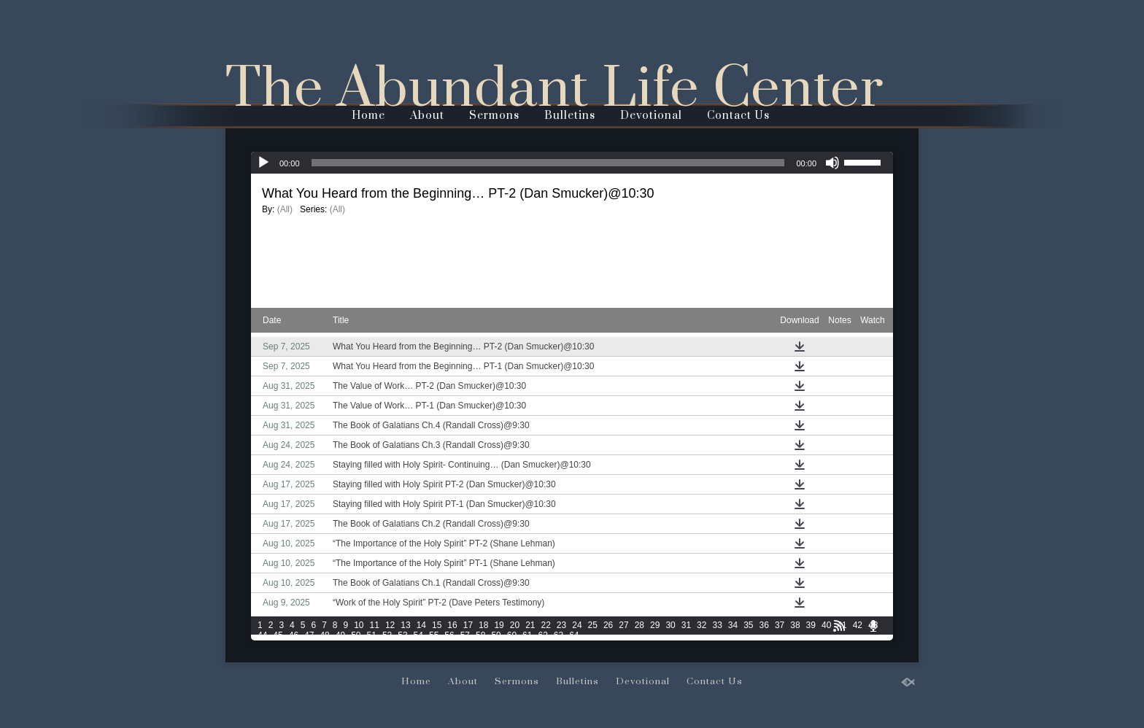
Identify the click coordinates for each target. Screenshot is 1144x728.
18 (483, 625)
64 (574, 635)
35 (748, 625)
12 (390, 625)
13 (405, 625)
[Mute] (832, 162)
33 (717, 625)
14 (421, 625)
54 (418, 635)
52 (387, 635)
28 (639, 625)
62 (542, 635)
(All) (285, 209)
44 (262, 635)
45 (277, 635)
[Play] (263, 162)
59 (495, 635)
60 (512, 635)
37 (779, 625)
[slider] (548, 162)
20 (514, 625)
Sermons (494, 116)
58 (480, 635)
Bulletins (569, 116)
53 (402, 635)
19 (498, 625)
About (427, 116)
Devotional (651, 116)
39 (811, 625)
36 (764, 625)
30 (670, 625)
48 (324, 635)
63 (558, 635)
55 (433, 635)
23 (561, 625)
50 (355, 635)
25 (593, 625)
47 (309, 635)
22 (546, 625)
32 (701, 625)
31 (686, 625)
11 (374, 625)
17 (468, 625)
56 (449, 635)
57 (465, 635)
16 (452, 625)
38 (795, 625)
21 (530, 625)
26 (608, 625)
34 (733, 625)
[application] (572, 163)
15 (436, 625)
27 (623, 625)
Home (368, 116)
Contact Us (738, 116)
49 (340, 635)
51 (371, 635)
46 (293, 635)
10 (358, 625)
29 (655, 625)
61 (527, 635)
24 (576, 625)
